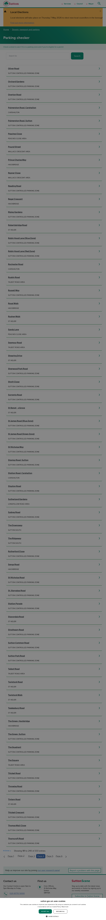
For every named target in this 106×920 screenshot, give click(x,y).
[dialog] (53, 909)
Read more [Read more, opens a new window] (65, 907)
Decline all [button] (60, 911)
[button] (53, 916)
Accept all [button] (45, 911)
